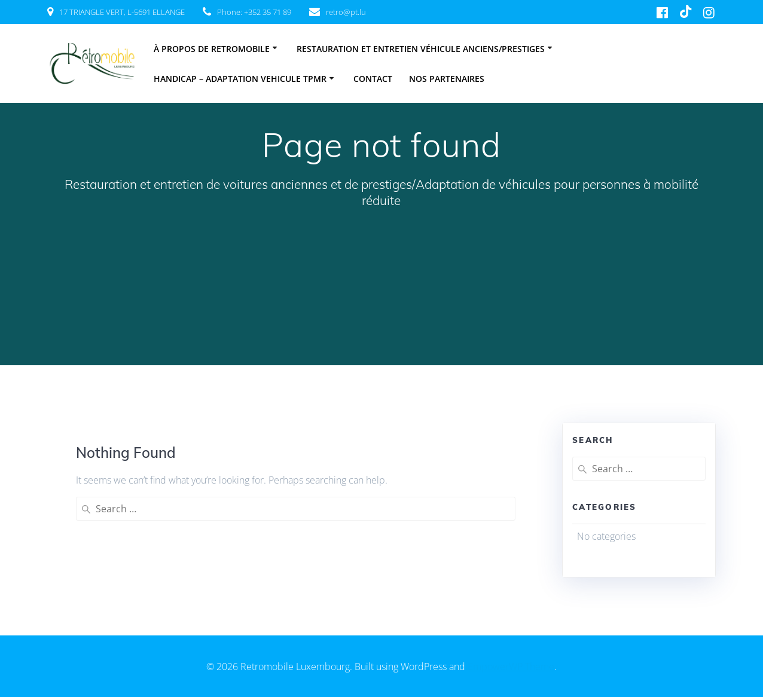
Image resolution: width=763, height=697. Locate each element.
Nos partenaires (446, 78)
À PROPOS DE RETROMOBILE (212, 48)
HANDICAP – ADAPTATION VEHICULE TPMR (240, 78)
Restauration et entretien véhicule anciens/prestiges (421, 48)
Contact (372, 78)
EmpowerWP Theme (511, 666)
